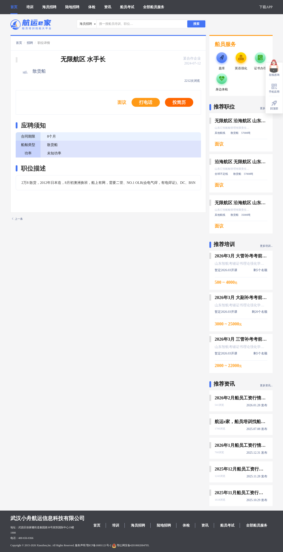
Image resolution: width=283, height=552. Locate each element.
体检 (91, 7)
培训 (29, 7)
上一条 (17, 218)
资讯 (107, 7)
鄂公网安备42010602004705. (130, 545)
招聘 (30, 43)
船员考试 (127, 7)
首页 (13, 7)
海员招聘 (49, 7)
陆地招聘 (72, 7)
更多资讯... (266, 385)
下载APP (266, 7)
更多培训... (266, 245)
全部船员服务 (153, 7)
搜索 (196, 23)
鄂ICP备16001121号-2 (98, 545)
